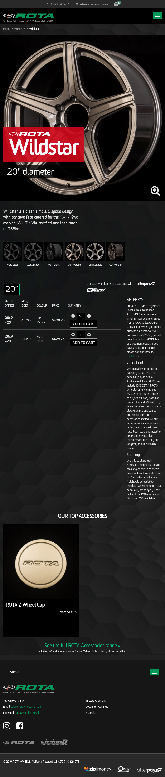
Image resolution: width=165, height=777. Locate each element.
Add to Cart (83, 324)
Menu (14, 672)
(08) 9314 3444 (58, 4)
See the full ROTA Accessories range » (82, 645)
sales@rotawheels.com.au (92, 4)
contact (131, 356)
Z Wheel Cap (25, 605)
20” (11, 288)
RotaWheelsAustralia (27, 712)
